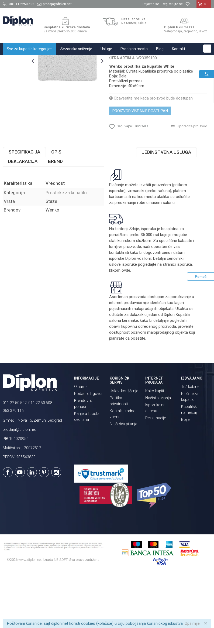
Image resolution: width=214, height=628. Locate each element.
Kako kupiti (154, 446)
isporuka (184, 319)
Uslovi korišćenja (124, 446)
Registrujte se (172, 4)
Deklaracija (22, 216)
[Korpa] (204, 6)
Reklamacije (155, 473)
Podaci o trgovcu (88, 448)
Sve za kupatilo (42, 61)
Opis (56, 207)
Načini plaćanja (158, 453)
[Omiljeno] (188, 4)
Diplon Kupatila (14, 61)
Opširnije (192, 623)
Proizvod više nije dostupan (140, 166)
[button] (207, 49)
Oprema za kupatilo (73, 61)
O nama (81, 441)
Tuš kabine (190, 441)
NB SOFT (61, 615)
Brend (55, 216)
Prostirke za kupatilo (109, 61)
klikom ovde (119, 325)
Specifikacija (24, 207)
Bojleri (186, 474)
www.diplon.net (30, 615)
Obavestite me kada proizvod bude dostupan (151, 153)
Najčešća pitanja (123, 479)
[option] (15, 87)
